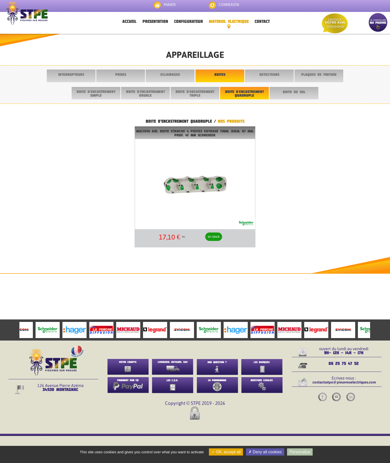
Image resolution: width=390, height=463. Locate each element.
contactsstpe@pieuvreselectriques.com (344, 382)
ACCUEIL (129, 21)
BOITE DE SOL (294, 92)
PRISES (120, 74)
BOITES (219, 74)
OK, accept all (226, 452)
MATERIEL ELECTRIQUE (229, 21)
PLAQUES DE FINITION (319, 74)
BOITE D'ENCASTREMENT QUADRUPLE (244, 93)
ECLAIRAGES (170, 74)
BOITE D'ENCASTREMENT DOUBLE (145, 93)
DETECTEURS (269, 74)
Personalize (300, 452)
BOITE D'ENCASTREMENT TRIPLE (195, 93)
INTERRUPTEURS (71, 74)
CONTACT (262, 21)
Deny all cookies (265, 452)
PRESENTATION (155, 21)
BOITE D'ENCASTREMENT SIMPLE (96, 93)
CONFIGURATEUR (188, 21)
